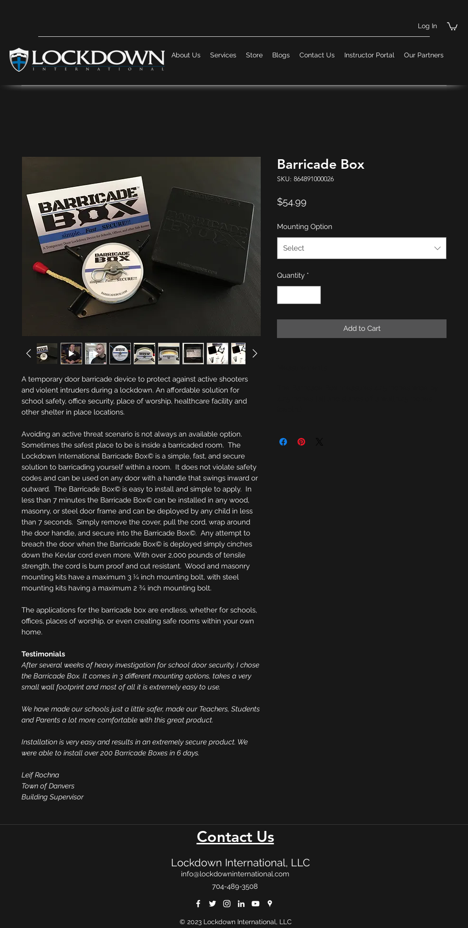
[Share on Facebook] (283, 442)
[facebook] (198, 903)
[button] (452, 26)
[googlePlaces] (270, 903)
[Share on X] (319, 442)
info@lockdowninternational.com (235, 874)
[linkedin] (241, 903)
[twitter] (212, 903)
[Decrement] (284, 295)
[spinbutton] (299, 295)
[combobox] (362, 248)
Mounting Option (304, 226)
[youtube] (255, 903)
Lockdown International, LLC (240, 862)
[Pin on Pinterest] (301, 442)
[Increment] (313, 295)
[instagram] (227, 903)
